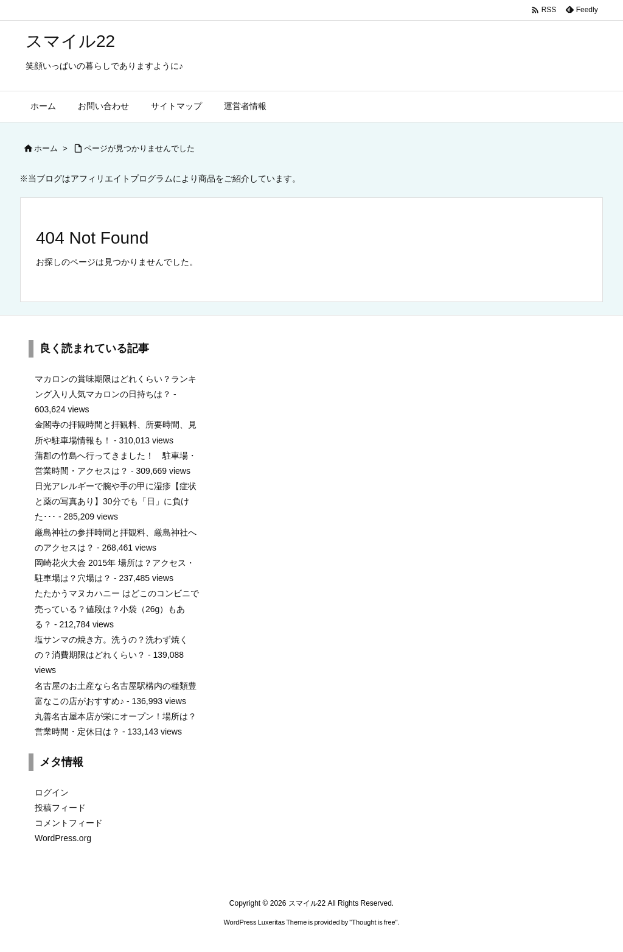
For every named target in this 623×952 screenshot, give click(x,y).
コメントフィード (69, 823)
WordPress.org (63, 838)
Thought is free (373, 922)
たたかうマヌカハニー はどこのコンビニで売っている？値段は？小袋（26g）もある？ (117, 608)
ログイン (52, 792)
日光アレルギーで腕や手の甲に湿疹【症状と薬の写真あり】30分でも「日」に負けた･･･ (116, 501)
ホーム (46, 148)
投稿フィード (60, 808)
